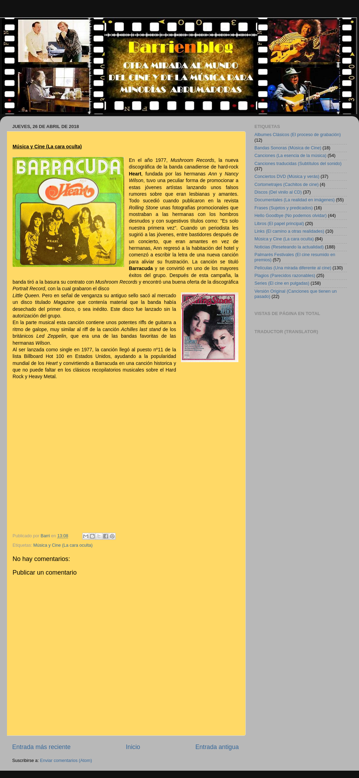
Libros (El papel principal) (279, 223)
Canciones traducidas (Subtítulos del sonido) (298, 163)
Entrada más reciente (41, 746)
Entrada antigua (217, 746)
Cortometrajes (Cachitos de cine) (286, 184)
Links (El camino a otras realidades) (289, 231)
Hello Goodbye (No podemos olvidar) (290, 215)
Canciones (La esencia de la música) (290, 155)
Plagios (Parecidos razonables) (284, 275)
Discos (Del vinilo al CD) (278, 192)
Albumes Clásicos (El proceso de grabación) (297, 134)
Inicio (133, 746)
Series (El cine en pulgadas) (282, 283)
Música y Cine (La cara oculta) (63, 545)
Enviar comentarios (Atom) (66, 760)
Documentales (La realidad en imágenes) (294, 199)
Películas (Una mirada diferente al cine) (292, 267)
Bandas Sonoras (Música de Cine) (287, 147)
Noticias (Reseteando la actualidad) (289, 247)
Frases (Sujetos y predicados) (283, 207)
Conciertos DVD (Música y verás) (286, 176)
